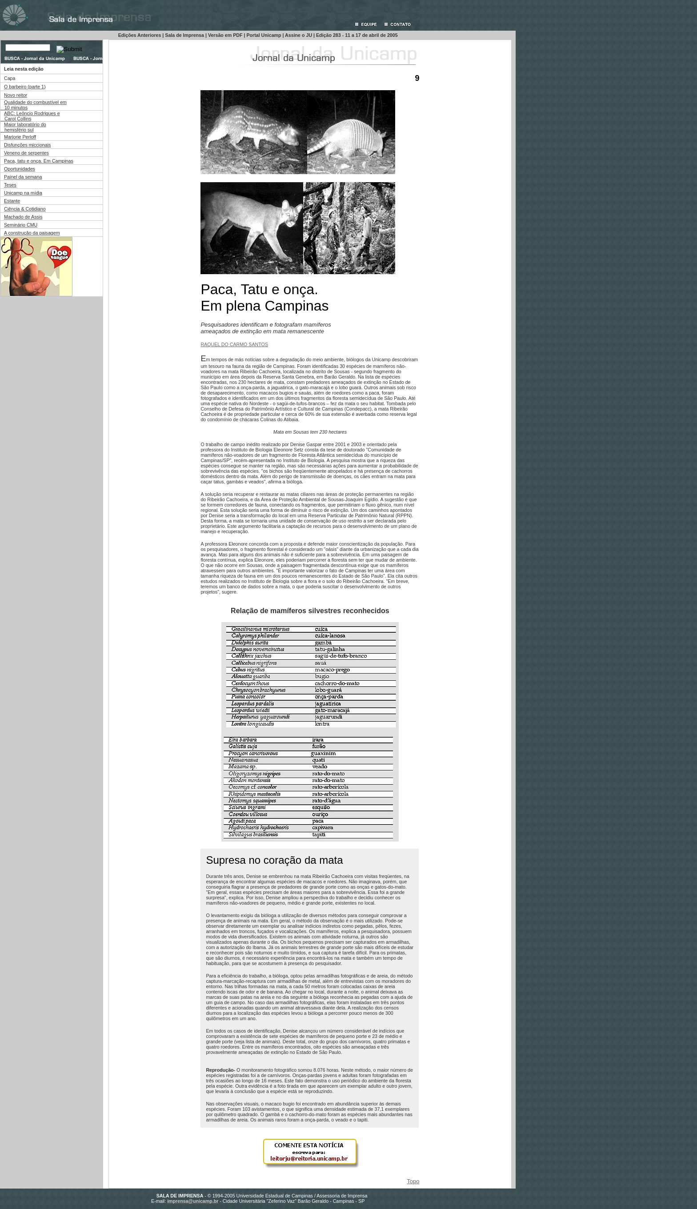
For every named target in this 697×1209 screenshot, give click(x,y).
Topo (413, 1181)
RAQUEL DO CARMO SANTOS (234, 344)
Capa (9, 78)
